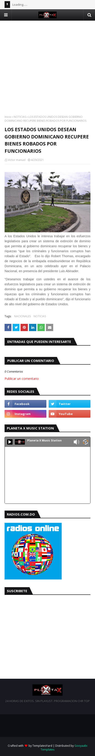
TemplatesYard (42, 746)
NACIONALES (22, 316)
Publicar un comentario (22, 378)
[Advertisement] (47, 68)
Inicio (8, 117)
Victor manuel (17, 160)
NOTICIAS (20, 117)
